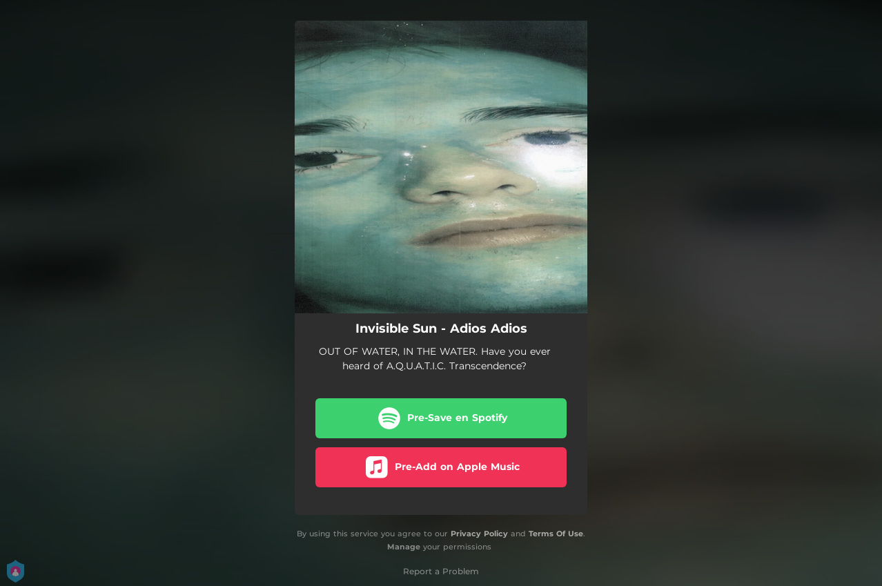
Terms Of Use (556, 533)
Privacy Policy (479, 533)
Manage (403, 546)
